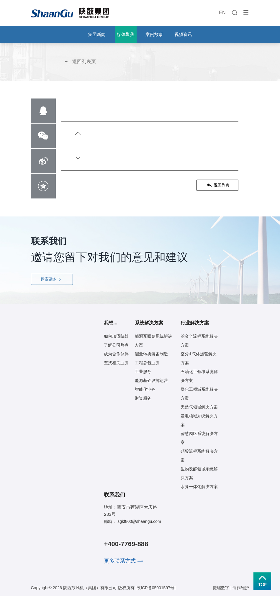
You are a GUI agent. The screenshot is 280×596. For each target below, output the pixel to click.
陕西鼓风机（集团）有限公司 (90, 587)
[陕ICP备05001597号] (155, 587)
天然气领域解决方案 (199, 407)
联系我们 (114, 495)
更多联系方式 (120, 561)
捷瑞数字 (221, 587)
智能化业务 (145, 389)
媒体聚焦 (126, 34)
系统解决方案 (149, 322)
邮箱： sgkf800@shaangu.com (132, 521)
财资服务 (143, 398)
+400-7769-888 (126, 544)
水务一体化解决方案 (199, 486)
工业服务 (143, 371)
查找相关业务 (116, 362)
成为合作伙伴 (116, 354)
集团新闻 (97, 34)
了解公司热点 (116, 345)
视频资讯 (183, 34)
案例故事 (154, 34)
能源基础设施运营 (151, 380)
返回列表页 (80, 61)
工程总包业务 (147, 362)
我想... (110, 322)
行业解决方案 (195, 322)
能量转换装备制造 (151, 354)
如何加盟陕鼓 (116, 336)
